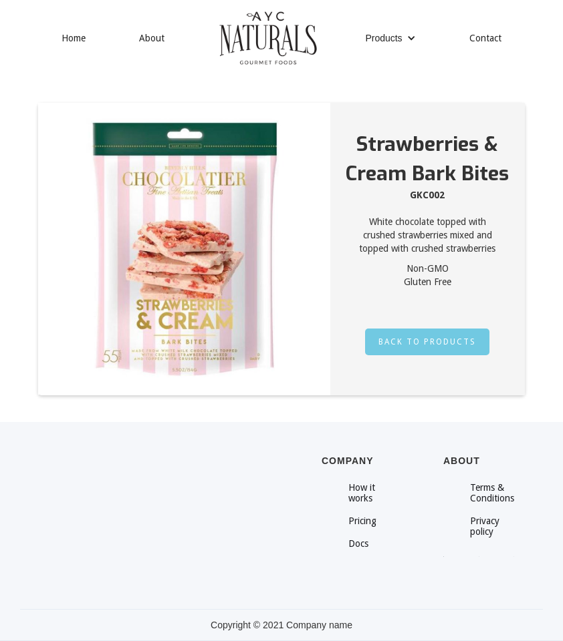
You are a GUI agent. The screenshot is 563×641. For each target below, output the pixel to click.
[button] (390, 38)
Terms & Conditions (492, 492)
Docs (358, 543)
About (151, 38)
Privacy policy (484, 526)
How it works (361, 492)
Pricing (362, 520)
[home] (268, 38)
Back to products (427, 342)
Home (74, 38)
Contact (485, 38)
